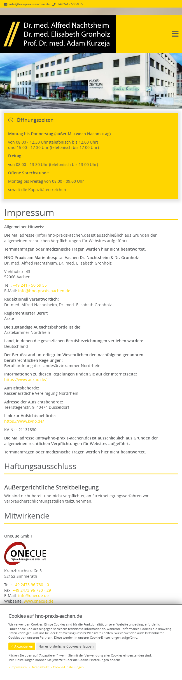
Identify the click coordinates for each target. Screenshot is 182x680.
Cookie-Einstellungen (68, 667)
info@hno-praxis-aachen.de (44, 290)
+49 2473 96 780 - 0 (31, 584)
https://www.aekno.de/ (25, 379)
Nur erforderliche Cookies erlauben (66, 646)
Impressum (19, 667)
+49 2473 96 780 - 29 (32, 590)
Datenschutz (40, 667)
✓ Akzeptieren (22, 646)
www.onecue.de (38, 601)
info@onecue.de (33, 595)
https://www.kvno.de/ (24, 421)
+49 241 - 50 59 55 (30, 285)
